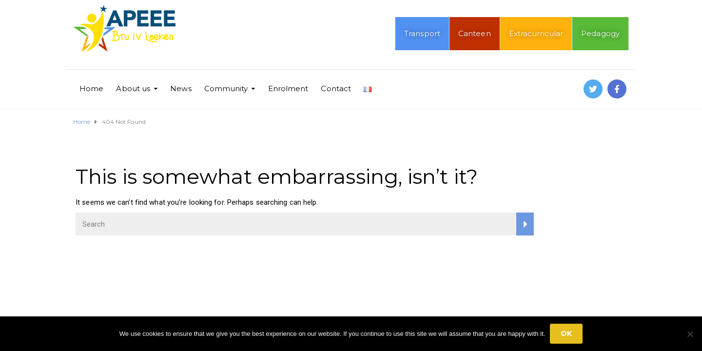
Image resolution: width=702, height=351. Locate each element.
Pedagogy (600, 33)
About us (133, 88)
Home (91, 88)
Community (226, 88)
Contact (336, 88)
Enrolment (288, 88)
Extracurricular (536, 33)
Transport (422, 33)
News (180, 88)
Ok (566, 333)
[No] (690, 334)
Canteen (474, 33)
